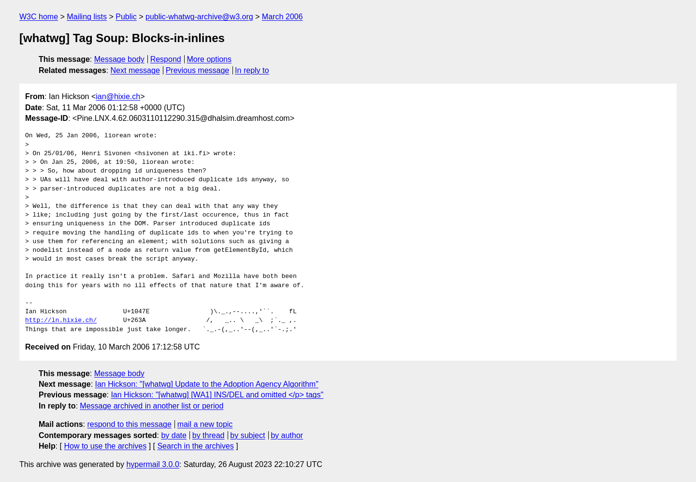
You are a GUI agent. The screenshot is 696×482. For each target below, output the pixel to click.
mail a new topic (205, 424)
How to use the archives (105, 446)
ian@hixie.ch (118, 96)
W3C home (38, 17)
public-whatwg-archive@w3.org (199, 17)
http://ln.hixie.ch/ (61, 320)
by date (173, 435)
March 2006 (282, 17)
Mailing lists (87, 17)
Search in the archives (195, 446)
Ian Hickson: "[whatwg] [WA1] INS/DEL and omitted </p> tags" (217, 395)
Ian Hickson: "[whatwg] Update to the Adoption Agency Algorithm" (207, 384)
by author (287, 435)
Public (126, 17)
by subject (247, 435)
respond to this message (129, 424)
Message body (119, 59)
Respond (165, 59)
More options (209, 59)
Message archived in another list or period (151, 406)
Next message (135, 70)
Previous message (198, 70)
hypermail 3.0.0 (152, 464)
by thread (208, 435)
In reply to (252, 70)
